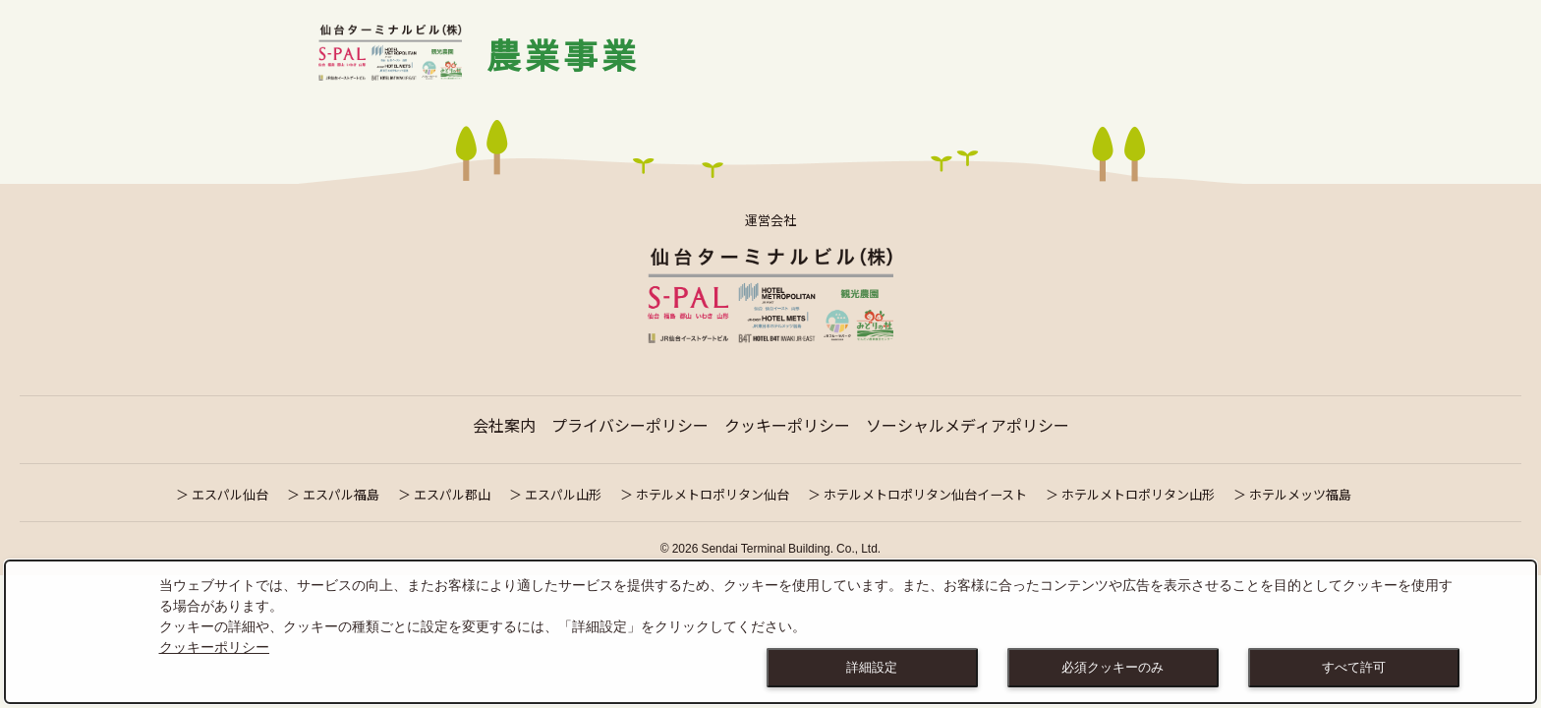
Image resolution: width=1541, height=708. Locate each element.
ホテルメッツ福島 (1300, 494)
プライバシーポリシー (630, 425)
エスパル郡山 (452, 494)
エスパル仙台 (230, 494)
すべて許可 (1354, 667)
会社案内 (504, 425)
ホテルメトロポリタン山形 (1138, 494)
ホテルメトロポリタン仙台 (712, 494)
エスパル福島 (341, 494)
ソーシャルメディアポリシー (967, 425)
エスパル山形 (563, 494)
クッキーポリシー (787, 425)
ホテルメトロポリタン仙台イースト (925, 494)
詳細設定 (871, 667)
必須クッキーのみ (1112, 667)
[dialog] (770, 631)
